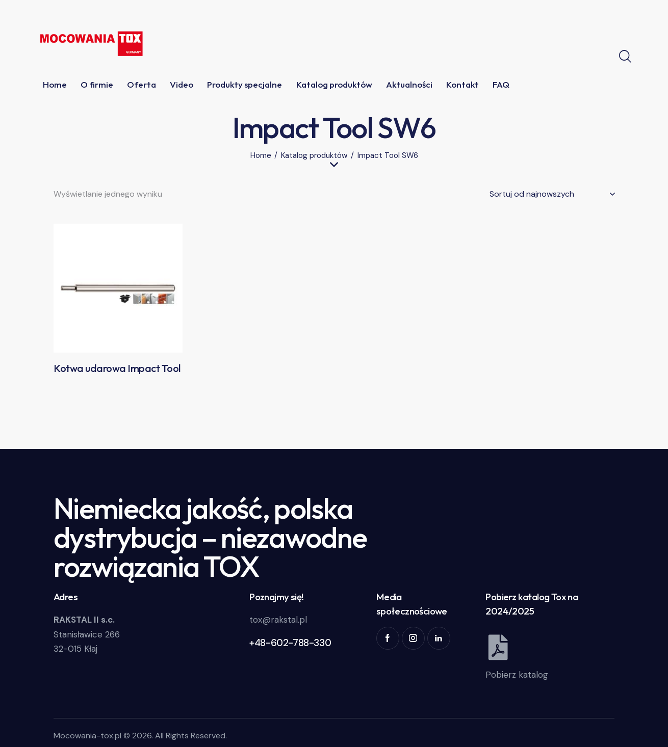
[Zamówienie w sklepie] (552, 194)
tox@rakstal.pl (278, 619)
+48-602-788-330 (290, 642)
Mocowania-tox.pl (87, 735)
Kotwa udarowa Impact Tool (117, 368)
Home (260, 156)
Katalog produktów (314, 156)
